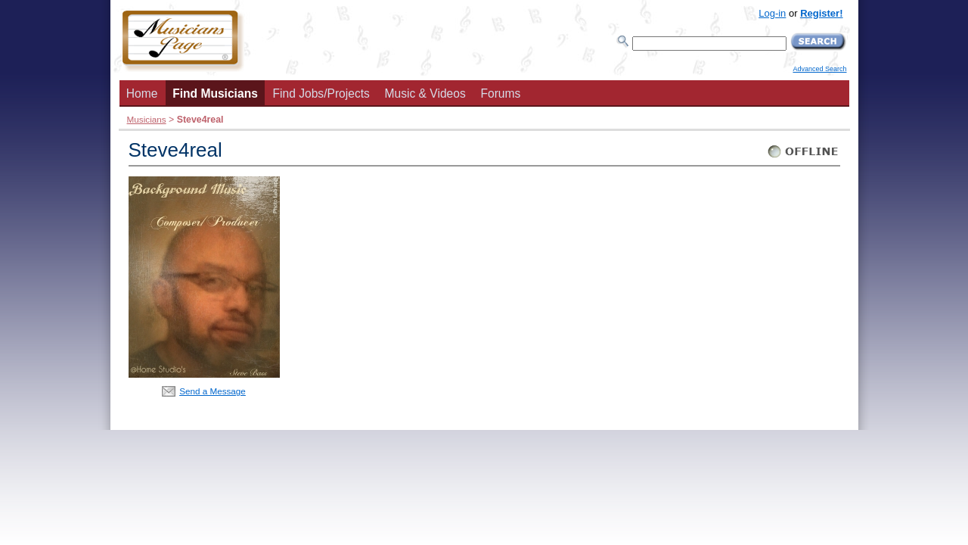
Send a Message (212, 391)
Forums (500, 93)
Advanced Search (819, 69)
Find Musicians (215, 93)
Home (142, 93)
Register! (821, 13)
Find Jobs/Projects (321, 93)
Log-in (772, 13)
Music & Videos (425, 93)
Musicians (146, 119)
